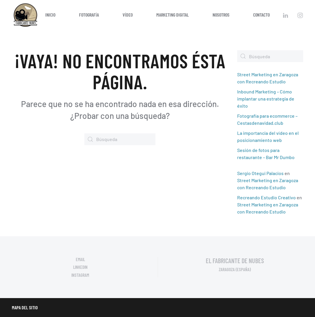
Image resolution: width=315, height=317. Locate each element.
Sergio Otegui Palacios (260, 173)
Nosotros (221, 14)
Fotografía (89, 14)
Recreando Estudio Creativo (266, 197)
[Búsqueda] (119, 139)
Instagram (80, 275)
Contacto (261, 14)
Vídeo (128, 14)
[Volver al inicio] (25, 15)
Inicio (50, 14)
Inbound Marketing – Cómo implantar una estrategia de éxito (265, 99)
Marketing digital (172, 14)
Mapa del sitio (25, 307)
